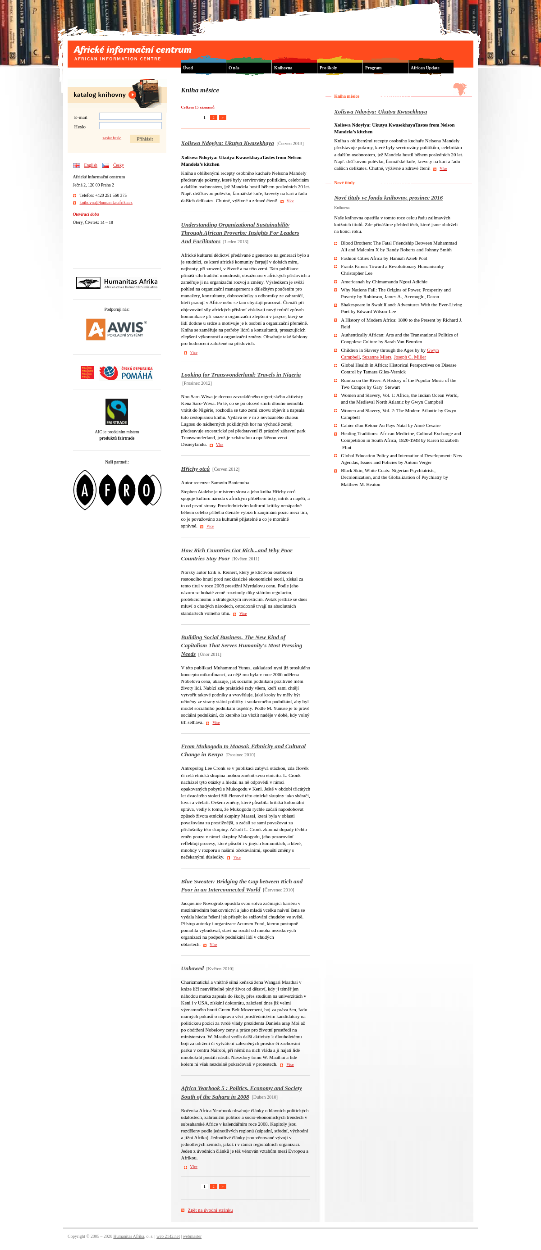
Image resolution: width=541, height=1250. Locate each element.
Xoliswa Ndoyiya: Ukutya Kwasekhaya (227, 143)
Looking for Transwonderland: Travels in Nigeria (241, 374)
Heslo (80, 126)
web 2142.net (168, 1236)
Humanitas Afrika (128, 1236)
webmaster (192, 1236)
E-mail (80, 117)
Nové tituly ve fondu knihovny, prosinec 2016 (388, 197)
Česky (118, 165)
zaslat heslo (111, 138)
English (90, 165)
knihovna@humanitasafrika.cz (106, 202)
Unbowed (192, 968)
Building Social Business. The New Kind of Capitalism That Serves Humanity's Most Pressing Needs (242, 645)
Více (290, 201)
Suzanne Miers (376, 356)
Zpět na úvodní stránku (210, 1210)
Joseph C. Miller (410, 356)
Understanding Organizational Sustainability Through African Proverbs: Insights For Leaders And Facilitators (240, 232)
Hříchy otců (195, 468)
